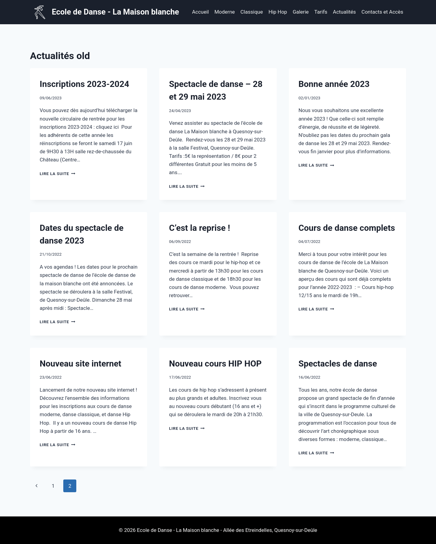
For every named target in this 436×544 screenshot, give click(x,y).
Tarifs (320, 12)
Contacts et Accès (382, 12)
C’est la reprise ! (199, 228)
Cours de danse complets (347, 228)
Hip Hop (278, 12)
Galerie (301, 12)
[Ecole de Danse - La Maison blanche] (106, 12)
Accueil (200, 12)
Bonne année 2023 (334, 84)
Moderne (224, 12)
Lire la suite (57, 173)
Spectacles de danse (338, 364)
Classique (251, 12)
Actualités (344, 12)
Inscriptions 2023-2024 (84, 84)
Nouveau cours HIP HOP (215, 364)
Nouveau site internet (80, 364)
